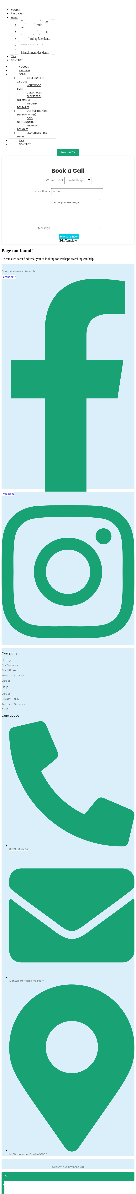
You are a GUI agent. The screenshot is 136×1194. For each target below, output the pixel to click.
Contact (17, 60)
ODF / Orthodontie (25, 120)
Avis (21, 140)
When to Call (55, 180)
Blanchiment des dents (35, 52)
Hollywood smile (29, 87)
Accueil (24, 66)
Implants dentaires (27, 105)
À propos (24, 70)
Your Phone (43, 191)
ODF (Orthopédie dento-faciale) (34, 40)
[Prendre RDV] (68, 152)
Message (44, 228)
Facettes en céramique (29, 98)
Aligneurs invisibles (28, 127)
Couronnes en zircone (30, 79)
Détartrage (34, 92)
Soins (14, 17)
